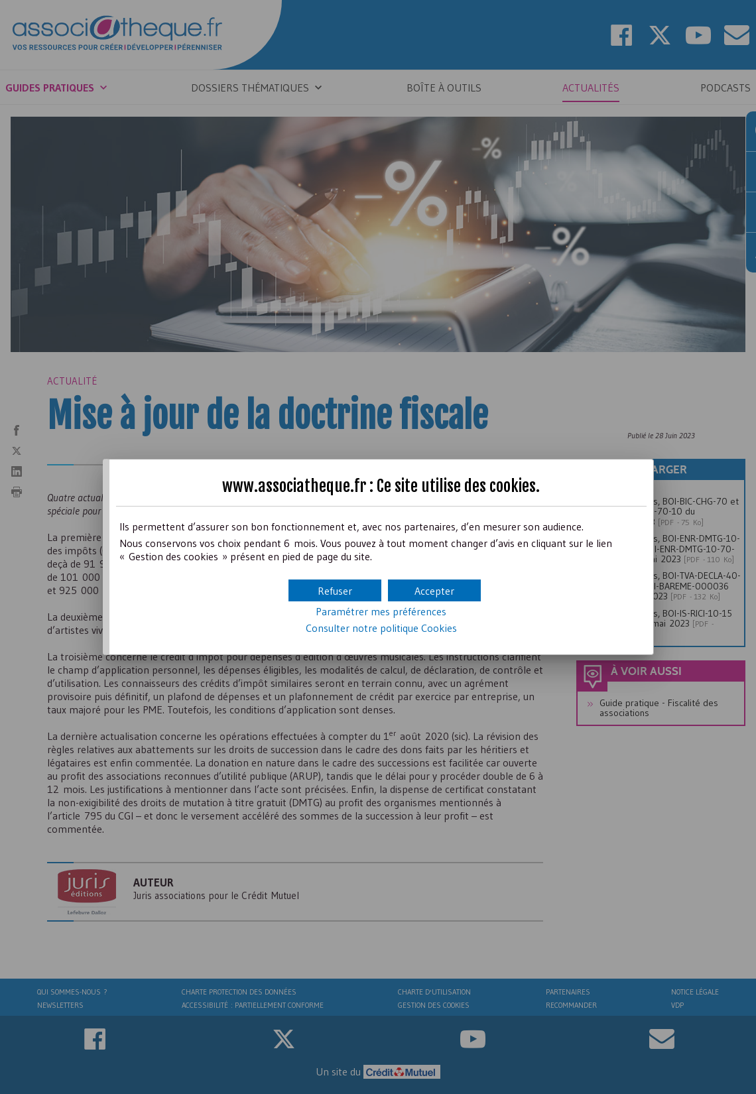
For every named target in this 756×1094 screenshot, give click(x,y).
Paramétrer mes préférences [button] (381, 611)
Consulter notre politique (381, 628)
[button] (434, 590)
